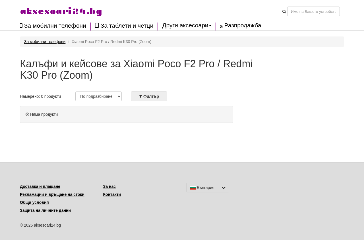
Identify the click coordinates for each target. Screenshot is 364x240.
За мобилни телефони (53, 26)
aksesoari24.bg (61, 11)
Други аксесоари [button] (186, 25)
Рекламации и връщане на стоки (52, 194)
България (202, 187)
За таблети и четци (124, 26)
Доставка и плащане (40, 186)
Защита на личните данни (45, 210)
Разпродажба (240, 25)
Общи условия (34, 202)
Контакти (112, 194)
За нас (109, 186)
